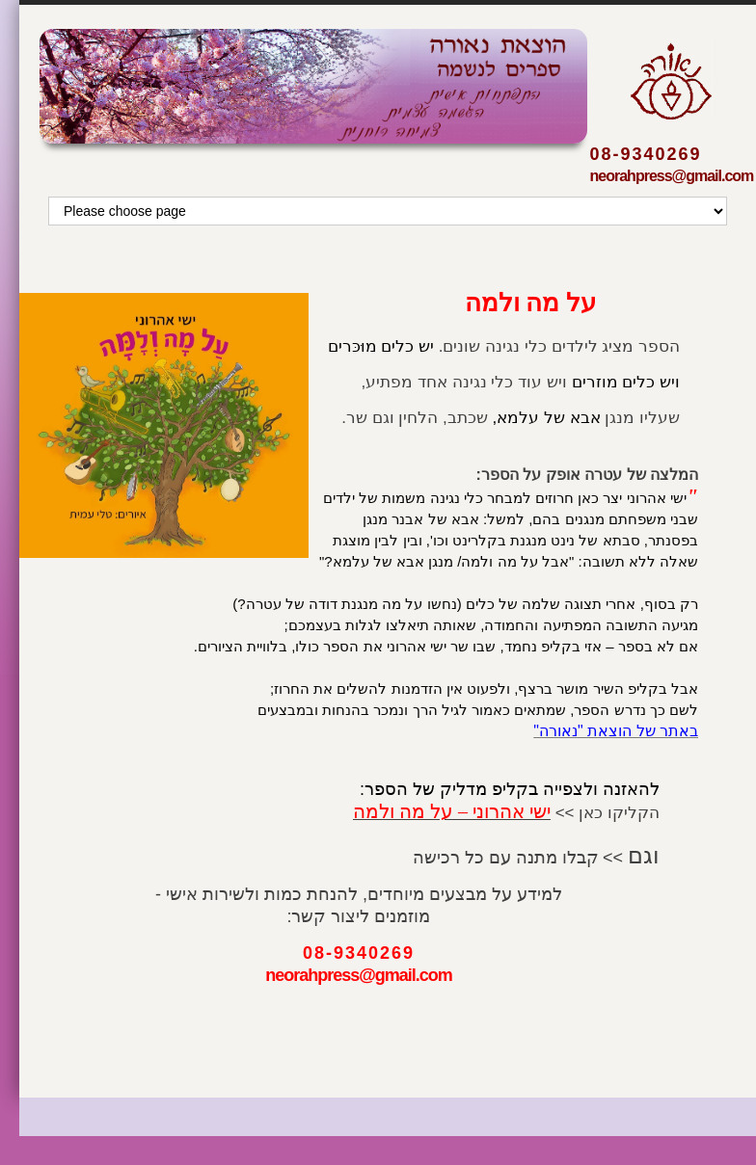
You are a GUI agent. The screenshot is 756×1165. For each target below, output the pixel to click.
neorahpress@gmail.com (672, 176)
